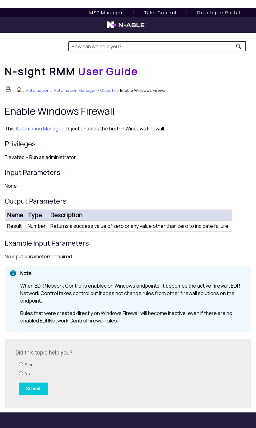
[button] (239, 46)
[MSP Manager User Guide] (106, 13)
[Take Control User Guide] (160, 13)
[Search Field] (157, 46)
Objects (108, 90)
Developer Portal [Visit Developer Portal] (218, 13)
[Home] (71, 71)
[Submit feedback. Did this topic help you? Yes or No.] (99, 372)
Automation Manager (75, 90)
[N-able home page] (126, 27)
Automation (37, 90)
